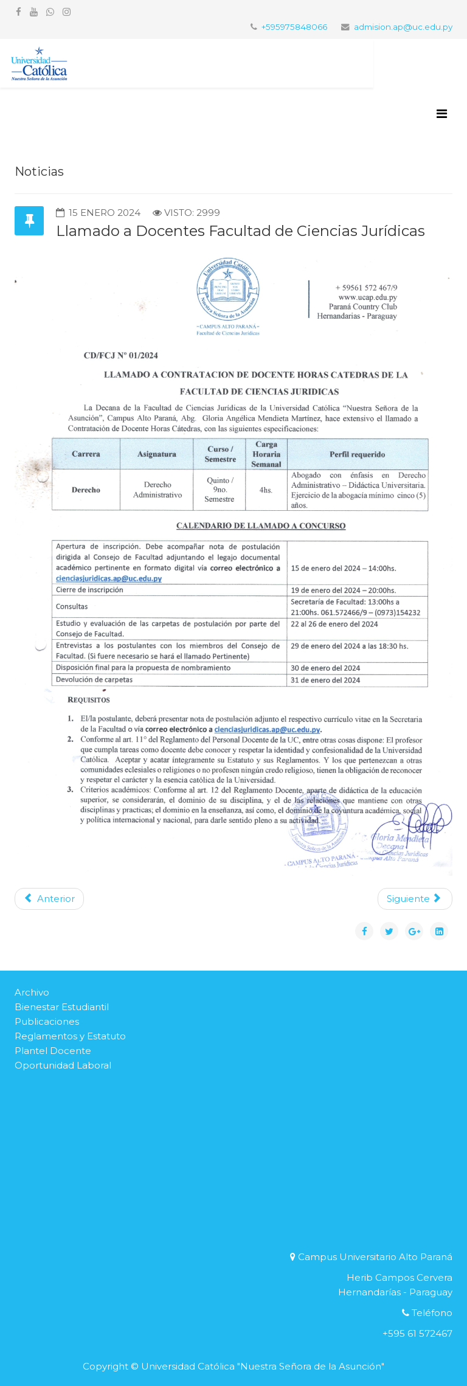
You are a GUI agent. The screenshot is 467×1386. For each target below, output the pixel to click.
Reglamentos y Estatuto (70, 1036)
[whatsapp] (50, 12)
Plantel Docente (53, 1050)
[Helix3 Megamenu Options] (442, 114)
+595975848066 (294, 27)
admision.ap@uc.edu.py (403, 27)
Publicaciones (47, 1021)
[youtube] (34, 12)
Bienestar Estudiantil (62, 1007)
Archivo (32, 992)
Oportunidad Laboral (63, 1065)
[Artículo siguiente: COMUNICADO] (415, 899)
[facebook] (18, 12)
